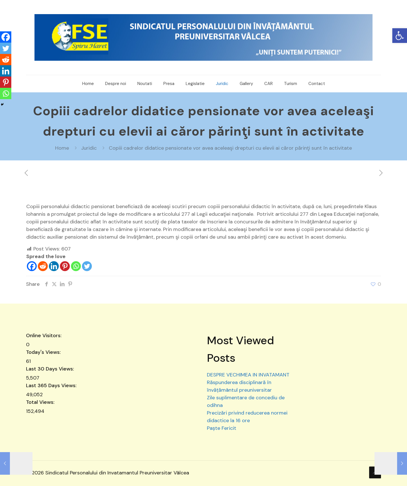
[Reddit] (43, 266)
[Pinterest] (65, 266)
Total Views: (41, 402)
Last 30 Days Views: (50, 368)
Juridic (89, 148)
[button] (399, 35)
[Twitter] (87, 266)
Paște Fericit (221, 428)
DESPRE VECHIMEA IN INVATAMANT (248, 374)
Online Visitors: (44, 335)
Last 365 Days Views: (52, 385)
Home (62, 148)
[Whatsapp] (76, 266)
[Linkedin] (54, 266)
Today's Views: (44, 352)
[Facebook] (32, 266)
